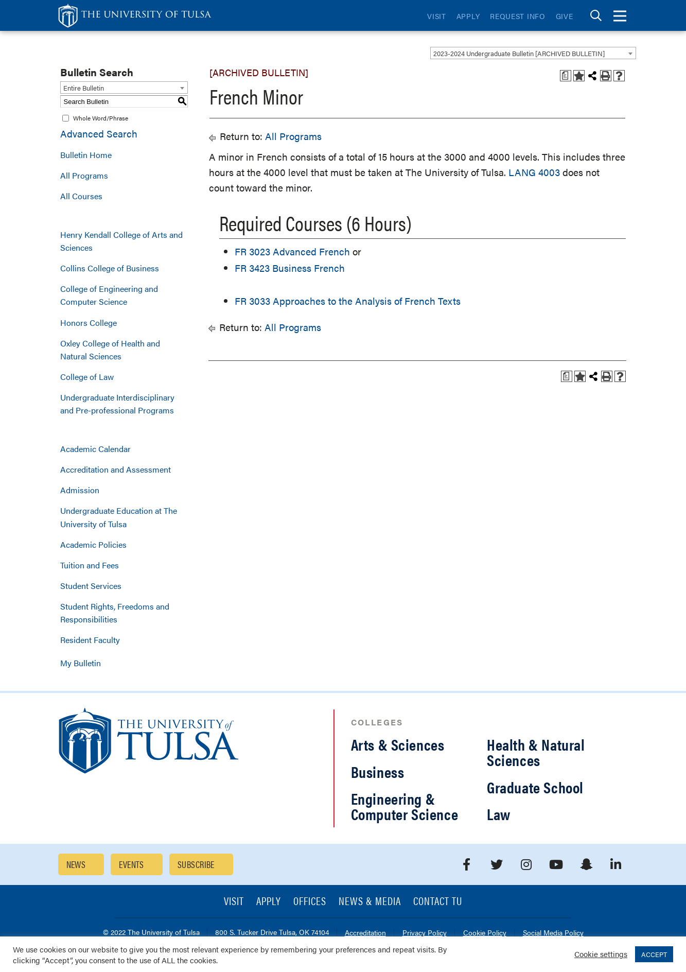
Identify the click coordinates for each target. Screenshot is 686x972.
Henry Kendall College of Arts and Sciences (121, 241)
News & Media (370, 901)
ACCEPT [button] (654, 954)
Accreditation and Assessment (115, 469)
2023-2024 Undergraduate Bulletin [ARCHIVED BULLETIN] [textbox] (519, 53)
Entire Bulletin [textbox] (83, 88)
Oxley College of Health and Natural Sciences (110, 349)
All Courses (81, 196)
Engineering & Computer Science (405, 806)
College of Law (87, 377)
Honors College (88, 322)
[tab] (596, 16)
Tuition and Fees (89, 565)
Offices (309, 901)
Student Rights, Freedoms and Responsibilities (114, 612)
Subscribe (196, 864)
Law (499, 814)
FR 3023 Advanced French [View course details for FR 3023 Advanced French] (292, 251)
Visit (436, 16)
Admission (79, 490)
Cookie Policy (484, 933)
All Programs (84, 175)
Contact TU (438, 901)
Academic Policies (93, 544)
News (76, 864)
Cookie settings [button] (600, 953)
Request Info (517, 16)
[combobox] (533, 53)
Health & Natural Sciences (536, 752)
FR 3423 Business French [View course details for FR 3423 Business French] (290, 268)
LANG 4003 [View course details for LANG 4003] (534, 172)
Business (377, 771)
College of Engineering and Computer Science (109, 295)
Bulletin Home (86, 155)
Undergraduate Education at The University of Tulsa (118, 517)
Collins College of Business (109, 268)
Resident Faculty (90, 640)
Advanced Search (98, 134)
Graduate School (535, 787)
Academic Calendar (95, 449)
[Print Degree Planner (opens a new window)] (565, 75)
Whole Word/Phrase (100, 118)
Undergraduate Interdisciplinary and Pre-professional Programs (117, 403)
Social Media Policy (553, 933)
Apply (468, 16)
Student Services (90, 586)
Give (564, 16)
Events (131, 864)
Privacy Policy (424, 933)
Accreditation (365, 933)
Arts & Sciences (398, 744)
